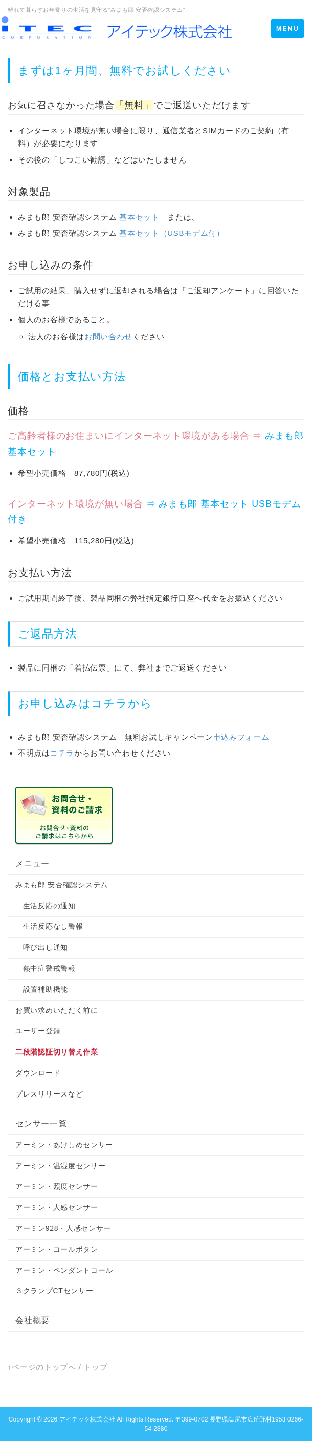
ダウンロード (37, 1073)
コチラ (109, 703)
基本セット (139, 217)
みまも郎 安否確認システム (61, 885)
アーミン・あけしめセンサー (64, 1145)
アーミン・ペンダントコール (64, 1270)
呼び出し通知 (41, 947)
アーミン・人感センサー (56, 1207)
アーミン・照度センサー (56, 1186)
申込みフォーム (241, 737)
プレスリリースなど (49, 1094)
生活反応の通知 (45, 906)
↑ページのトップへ (42, 1367)
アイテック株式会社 (87, 1419)
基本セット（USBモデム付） (172, 233)
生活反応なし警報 (49, 926)
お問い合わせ (108, 336)
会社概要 (32, 1320)
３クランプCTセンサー (54, 1291)
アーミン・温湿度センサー (60, 1166)
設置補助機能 (41, 989)
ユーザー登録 (37, 1031)
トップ (95, 1367)
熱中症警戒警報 (45, 968)
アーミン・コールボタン (56, 1249)
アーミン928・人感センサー (63, 1228)
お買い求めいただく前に (56, 1010)
